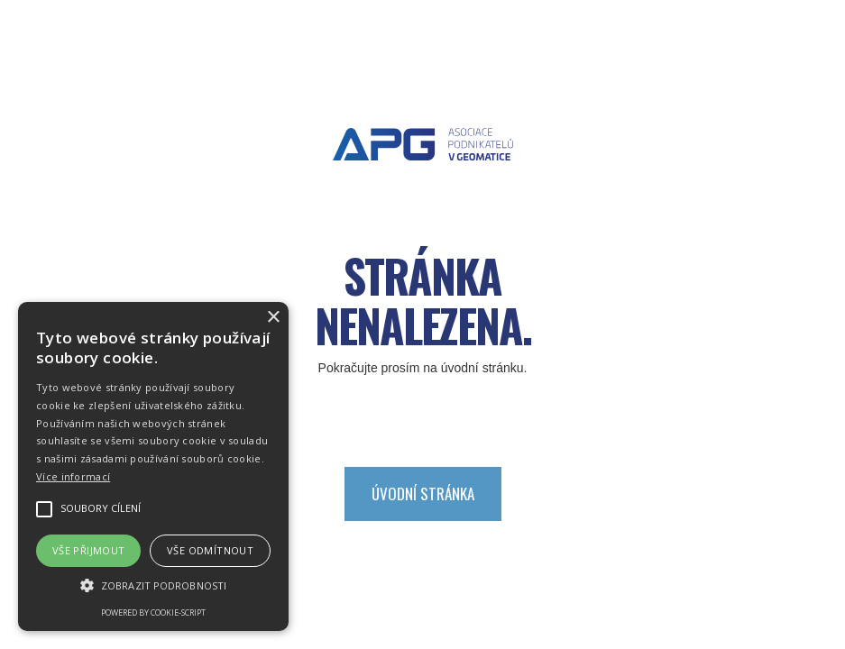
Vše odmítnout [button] (210, 550)
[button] (153, 585)
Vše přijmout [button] (88, 550)
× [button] (273, 317)
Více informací (73, 476)
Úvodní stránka (423, 493)
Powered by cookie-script (153, 612)
